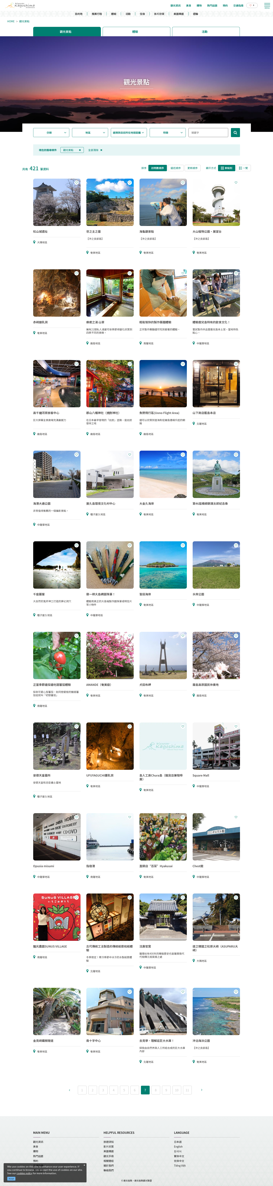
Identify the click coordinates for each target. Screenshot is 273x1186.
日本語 (178, 1142)
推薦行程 (97, 13)
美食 (35, 1146)
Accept (11, 1178)
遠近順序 (176, 168)
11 (187, 1090)
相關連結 (109, 1161)
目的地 (79, 13)
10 (176, 1090)
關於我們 (109, 1165)
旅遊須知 (109, 1142)
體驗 (113, 13)
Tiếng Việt (180, 1165)
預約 (35, 1161)
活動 (128, 13)
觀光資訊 (38, 1142)
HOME (11, 21)
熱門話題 (38, 1156)
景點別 (226, 168)
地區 (88, 132)
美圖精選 (179, 13)
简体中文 (179, 1161)
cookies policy (24, 1173)
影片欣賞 (159, 13)
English (178, 1146)
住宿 (142, 13)
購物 (35, 1151)
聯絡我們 (109, 1170)
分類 (49, 132)
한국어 (178, 1151)
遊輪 (195, 13)
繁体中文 (179, 1156)
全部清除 (95, 150)
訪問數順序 (157, 168)
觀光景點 (24, 21)
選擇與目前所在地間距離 (127, 132)
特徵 (165, 132)
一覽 (243, 168)
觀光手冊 (109, 1156)
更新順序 (193, 168)
